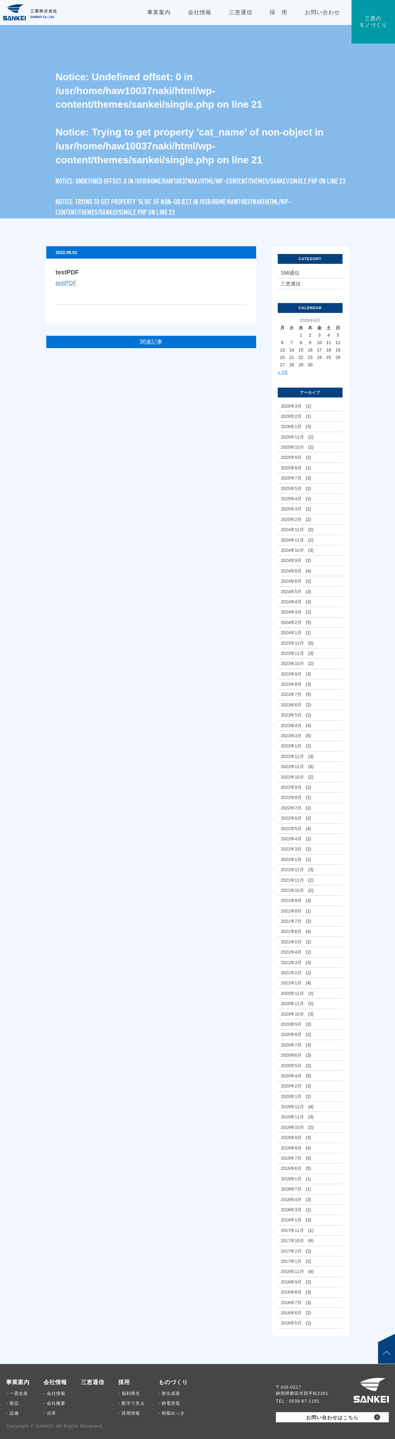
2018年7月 (291, 1189)
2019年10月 (292, 1127)
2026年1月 (291, 426)
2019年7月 (291, 1158)
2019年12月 (292, 1106)
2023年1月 (291, 745)
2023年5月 (291, 715)
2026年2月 (291, 416)
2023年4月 (291, 725)
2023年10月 (292, 663)
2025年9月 (291, 457)
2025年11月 (292, 437)
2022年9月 (291, 787)
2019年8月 (291, 1148)
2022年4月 (291, 838)
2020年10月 (292, 1014)
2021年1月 (291, 982)
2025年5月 (291, 488)
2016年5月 (291, 1322)
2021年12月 (292, 869)
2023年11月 (292, 653)
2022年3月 (291, 848)
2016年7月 (291, 1302)
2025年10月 (292, 447)
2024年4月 (291, 601)
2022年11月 (292, 766)
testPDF (66, 283)
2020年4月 (291, 1075)
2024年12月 (292, 529)
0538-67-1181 (304, 1401)
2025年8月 (291, 467)
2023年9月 (291, 674)
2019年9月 (291, 1137)
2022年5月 (291, 828)
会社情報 (55, 1382)
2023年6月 (291, 704)
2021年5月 (291, 941)
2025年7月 (291, 478)
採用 (124, 1382)
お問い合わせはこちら (332, 1417)
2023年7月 (291, 694)
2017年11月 (292, 1230)
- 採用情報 (129, 1413)
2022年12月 (292, 756)
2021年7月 (291, 921)
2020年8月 (291, 1034)
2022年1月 (291, 859)
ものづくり (173, 1382)
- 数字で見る (131, 1403)
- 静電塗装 (170, 1403)
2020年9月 (291, 1024)
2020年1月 (291, 1096)
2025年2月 (291, 519)
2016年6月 (291, 1312)
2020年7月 (291, 1044)
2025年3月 (291, 508)
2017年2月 (291, 1251)
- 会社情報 (54, 1393)
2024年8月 (291, 570)
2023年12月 (292, 643)
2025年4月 (291, 498)
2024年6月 (291, 581)
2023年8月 (291, 684)
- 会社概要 (54, 1403)
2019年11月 (292, 1116)
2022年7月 (291, 807)
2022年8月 (291, 797)
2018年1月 (291, 1219)
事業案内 (18, 1382)
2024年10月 (292, 550)
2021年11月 (292, 880)
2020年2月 (291, 1085)
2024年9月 (291, 560)
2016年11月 (292, 1271)
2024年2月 (291, 622)
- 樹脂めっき (172, 1413)
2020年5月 (291, 1065)
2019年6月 (291, 1168)
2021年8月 (291, 911)
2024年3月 (291, 611)
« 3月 (283, 372)
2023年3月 (291, 735)
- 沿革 (50, 1413)
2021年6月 (291, 931)
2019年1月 (291, 1178)
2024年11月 (292, 540)
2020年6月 (291, 1055)
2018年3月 (291, 1209)
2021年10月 (292, 890)
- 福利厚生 (129, 1393)
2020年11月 (292, 1003)
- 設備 (12, 1413)
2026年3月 (291, 406)
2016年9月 (291, 1281)
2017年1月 (291, 1261)
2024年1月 (291, 632)
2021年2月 (291, 972)
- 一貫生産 (17, 1393)
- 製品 (12, 1403)
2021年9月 (291, 900)
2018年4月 (291, 1199)
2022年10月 (292, 777)
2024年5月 (291, 591)
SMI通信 (290, 273)
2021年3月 (291, 962)
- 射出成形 (170, 1393)
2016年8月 (291, 1292)
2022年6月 (291, 818)
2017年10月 (292, 1240)
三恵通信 (291, 283)
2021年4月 (291, 952)
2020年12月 (292, 993)
